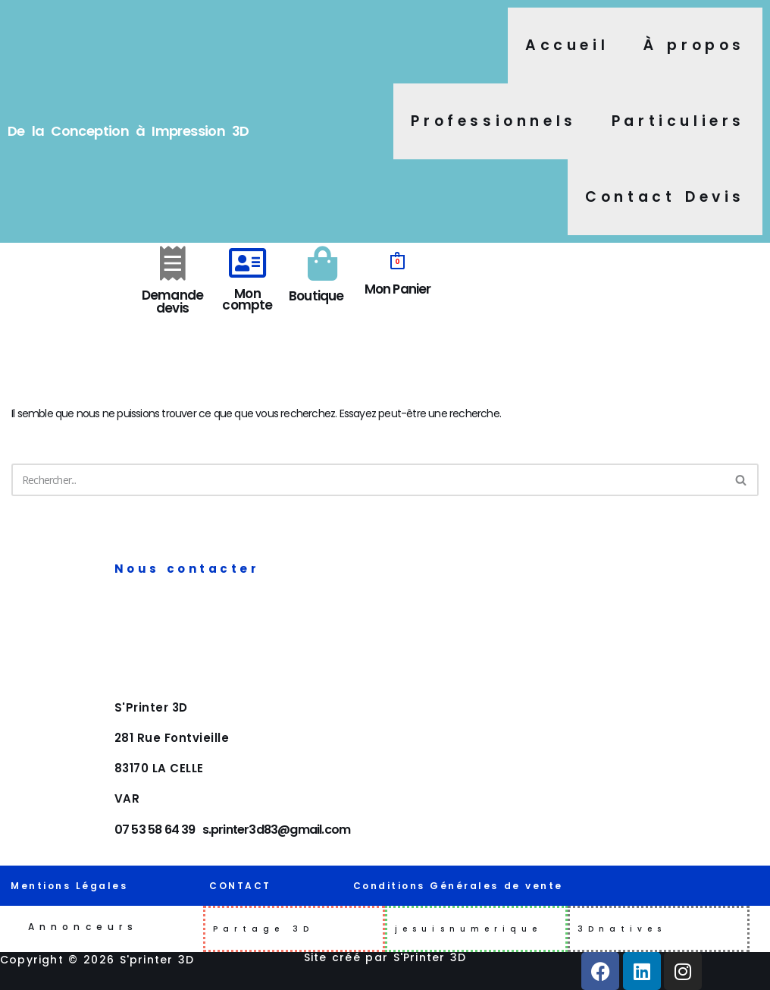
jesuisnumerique (469, 929)
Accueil (567, 45)
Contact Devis (665, 197)
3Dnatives (622, 929)
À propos (694, 45)
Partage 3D (264, 929)
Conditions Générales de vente (458, 885)
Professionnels (493, 121)
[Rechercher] (368, 480)
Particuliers (678, 121)
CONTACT (240, 885)
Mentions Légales (69, 885)
